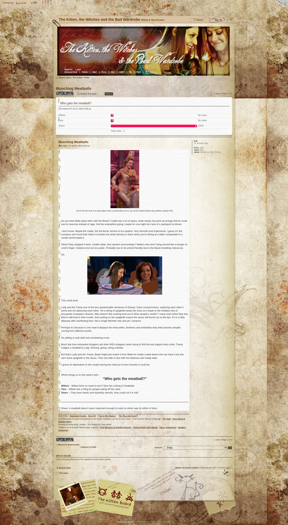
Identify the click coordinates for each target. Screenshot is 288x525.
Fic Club (167, 419)
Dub (65, 146)
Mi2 (113, 72)
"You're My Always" (107, 416)
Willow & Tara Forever (115, 496)
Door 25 (92, 416)
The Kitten (78, 77)
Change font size (21, 3)
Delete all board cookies (187, 468)
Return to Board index (69, 445)
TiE (130, 72)
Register (68, 69)
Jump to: (158, 447)
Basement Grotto (78, 416)
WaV (94, 72)
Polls (87, 77)
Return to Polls (89, 447)
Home (8, 3)
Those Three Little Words (145, 427)
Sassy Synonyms (167, 427)
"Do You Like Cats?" (128, 416)
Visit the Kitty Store (221, 506)
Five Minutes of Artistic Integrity (115, 427)
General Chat (70, 72)
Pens (104, 72)
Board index (143, 51)
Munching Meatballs (73, 88)
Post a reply (65, 93)
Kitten (85, 72)
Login (78, 69)
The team (63, 473)
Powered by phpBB (125, 522)
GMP (121, 72)
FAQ (34, 3)
